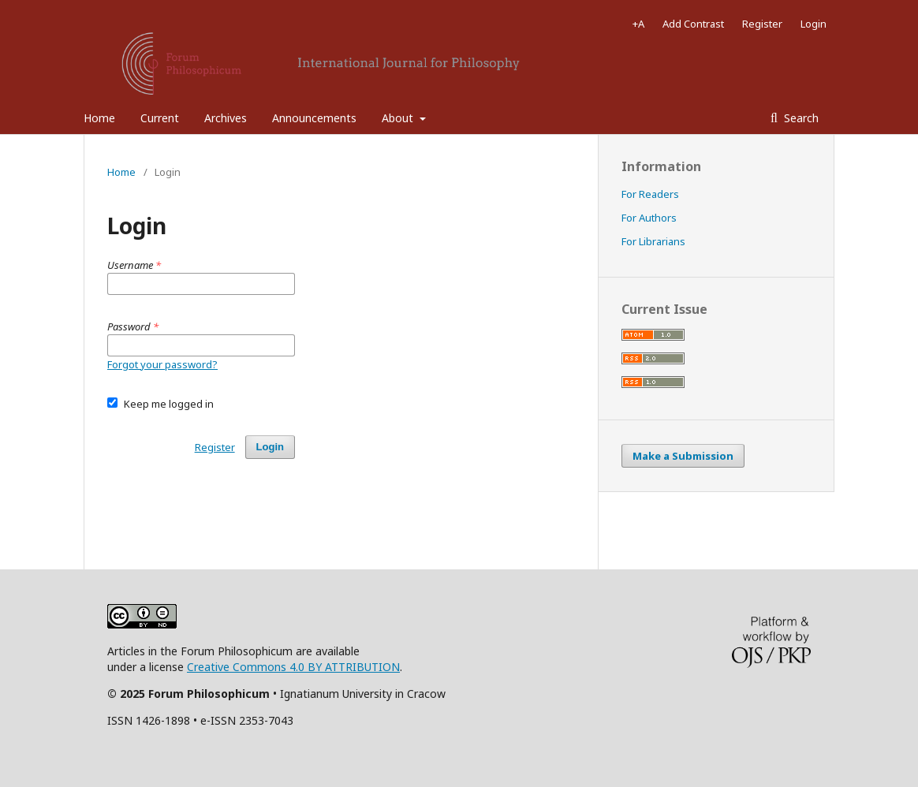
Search (800, 117)
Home (99, 117)
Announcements (314, 117)
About (399, 117)
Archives (225, 117)
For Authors (649, 218)
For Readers (650, 194)
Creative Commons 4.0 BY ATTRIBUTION (293, 666)
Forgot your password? (162, 364)
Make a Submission (683, 456)
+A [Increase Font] (638, 24)
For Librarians (653, 241)
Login (813, 24)
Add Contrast (693, 24)
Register (762, 24)
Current (159, 117)
